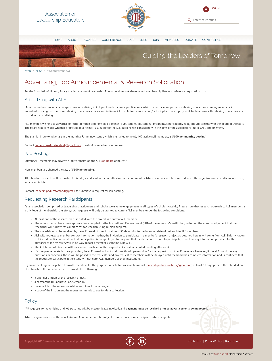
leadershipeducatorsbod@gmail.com (58, 145)
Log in (215, 8)
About (39, 70)
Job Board (107, 161)
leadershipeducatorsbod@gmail (55, 191)
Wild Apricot (221, 354)
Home (28, 70)
